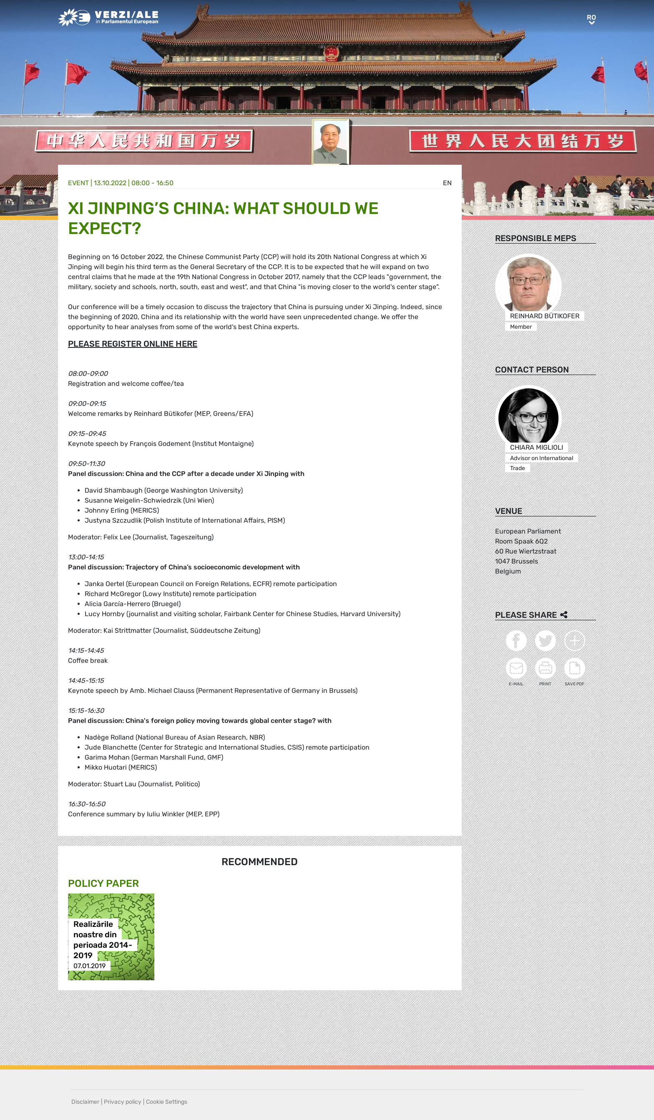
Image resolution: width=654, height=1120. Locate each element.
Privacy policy (122, 1101)
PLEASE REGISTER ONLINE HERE (132, 344)
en (447, 183)
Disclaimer (85, 1101)
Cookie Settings (166, 1101)
